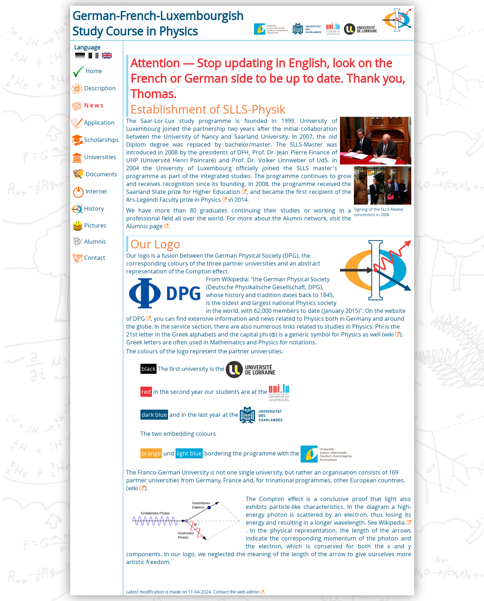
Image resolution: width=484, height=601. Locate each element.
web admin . (251, 592)
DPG (140, 319)
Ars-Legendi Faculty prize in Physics (174, 200)
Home (86, 71)
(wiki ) (136, 488)
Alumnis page (145, 226)
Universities (93, 157)
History (87, 209)
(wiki (388, 334)
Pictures (89, 226)
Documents (94, 175)
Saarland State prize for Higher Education (184, 192)
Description (93, 89)
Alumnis (88, 242)
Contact (88, 258)
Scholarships (95, 140)
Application (93, 123)
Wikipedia (392, 522)
